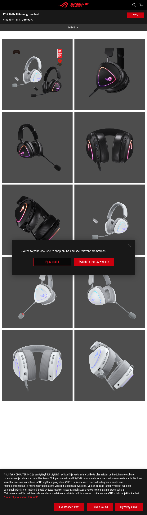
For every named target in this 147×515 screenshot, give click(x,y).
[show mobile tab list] (73, 27)
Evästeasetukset (69, 507)
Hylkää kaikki (100, 507)
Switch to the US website (94, 262)
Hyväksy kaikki (129, 507)
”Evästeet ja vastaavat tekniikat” (21, 497)
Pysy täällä (52, 262)
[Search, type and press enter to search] (133, 5)
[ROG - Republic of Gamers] (73, 5)
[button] (5, 4)
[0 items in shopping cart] (141, 5)
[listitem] (37, 74)
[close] (129, 245)
